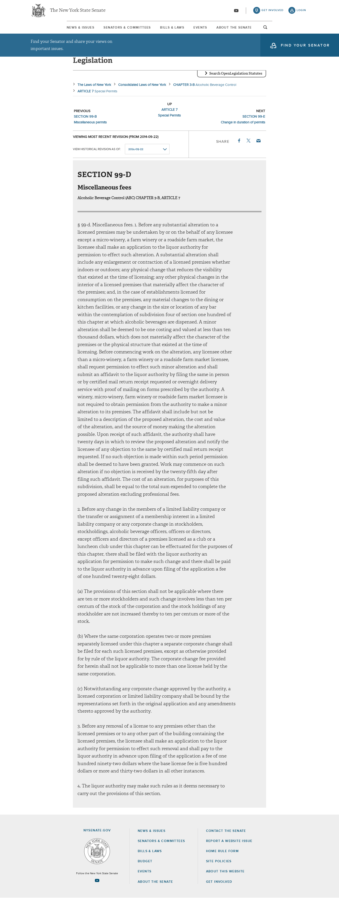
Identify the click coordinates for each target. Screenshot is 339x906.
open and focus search (301, 30)
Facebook (239, 148)
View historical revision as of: (97, 157)
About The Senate (263, 29)
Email (258, 148)
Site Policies (219, 869)
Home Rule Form (222, 859)
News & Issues (44, 29)
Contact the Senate (226, 839)
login (301, 11)
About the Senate (155, 889)
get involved (272, 11)
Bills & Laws (169, 29)
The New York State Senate (78, 11)
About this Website (225, 879)
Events (213, 29)
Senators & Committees (107, 29)
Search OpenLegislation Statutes (235, 81)
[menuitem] (44, 29)
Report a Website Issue (229, 849)
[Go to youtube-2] (236, 12)
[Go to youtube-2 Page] (97, 888)
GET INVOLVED (219, 889)
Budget (145, 869)
